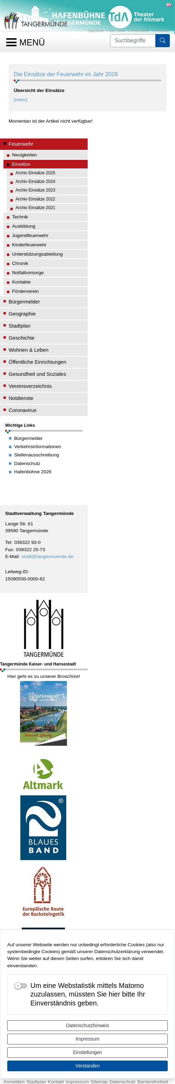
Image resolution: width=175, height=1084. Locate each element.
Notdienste (21, 398)
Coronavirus (23, 410)
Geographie (22, 314)
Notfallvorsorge (28, 272)
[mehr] (20, 99)
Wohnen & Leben (28, 350)
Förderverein (25, 291)
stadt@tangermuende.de (47, 556)
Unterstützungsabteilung (37, 254)
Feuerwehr (140, 31)
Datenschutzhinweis (87, 1025)
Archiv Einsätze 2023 (35, 190)
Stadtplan (19, 326)
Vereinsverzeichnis (30, 386)
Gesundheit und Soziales (37, 374)
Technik (20, 216)
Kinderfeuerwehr (29, 244)
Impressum (87, 1039)
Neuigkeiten (24, 154)
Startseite (96, 31)
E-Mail (12, 556)
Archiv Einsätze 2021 (35, 207)
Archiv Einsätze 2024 (35, 181)
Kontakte (21, 282)
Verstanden (87, 1065)
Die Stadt (117, 31)
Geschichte (22, 338)
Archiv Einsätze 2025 (35, 173)
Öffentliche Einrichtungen (37, 362)
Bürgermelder (24, 301)
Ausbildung (23, 226)
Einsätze (162, 31)
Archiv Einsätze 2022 (35, 199)
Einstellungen (87, 1052)
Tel (8, 542)
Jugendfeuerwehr (30, 235)
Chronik (20, 263)
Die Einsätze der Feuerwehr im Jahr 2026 (66, 74)
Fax (9, 549)
